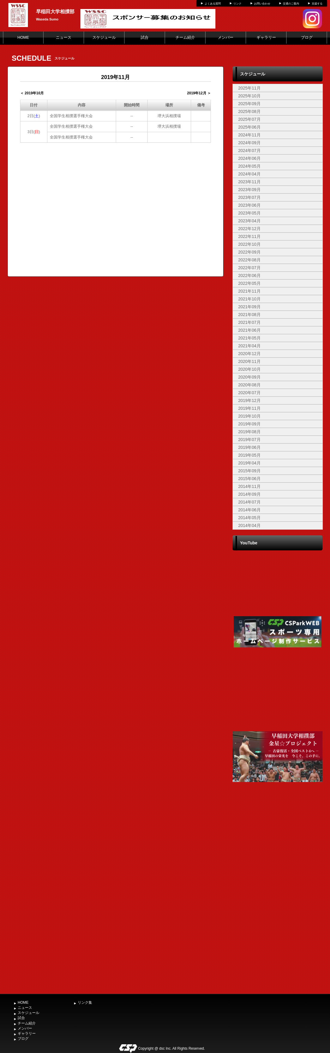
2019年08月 (249, 431)
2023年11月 (249, 181)
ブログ (307, 37)
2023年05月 (249, 213)
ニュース (63, 37)
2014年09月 (249, 494)
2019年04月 (249, 463)
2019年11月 (249, 408)
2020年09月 (249, 377)
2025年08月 (249, 111)
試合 (144, 37)
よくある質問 (213, 3)
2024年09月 (249, 142)
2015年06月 (249, 478)
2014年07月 (249, 502)
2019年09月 (249, 424)
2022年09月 (249, 252)
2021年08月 (249, 314)
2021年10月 (249, 299)
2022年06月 (249, 275)
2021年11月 (249, 291)
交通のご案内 (291, 3)
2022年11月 (249, 236)
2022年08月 (249, 259)
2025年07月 (249, 119)
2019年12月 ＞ (199, 93)
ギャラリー (266, 37)
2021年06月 (249, 330)
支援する (317, 3)
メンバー (225, 37)
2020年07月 (249, 392)
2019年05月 (249, 455)
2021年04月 (249, 345)
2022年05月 (249, 283)
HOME (23, 37)
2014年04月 (249, 525)
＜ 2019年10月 (32, 93)
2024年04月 (249, 174)
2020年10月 (249, 369)
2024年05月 (249, 166)
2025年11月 (249, 88)
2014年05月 (249, 517)
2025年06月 (249, 127)
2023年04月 (249, 220)
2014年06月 (249, 509)
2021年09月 (249, 306)
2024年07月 (249, 150)
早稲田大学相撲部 (55, 11)
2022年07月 (249, 267)
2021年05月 (249, 338)
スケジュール (104, 37)
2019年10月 (249, 416)
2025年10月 (249, 95)
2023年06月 (249, 205)
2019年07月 (249, 439)
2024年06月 (249, 158)
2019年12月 (249, 400)
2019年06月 (249, 447)
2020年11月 (249, 361)
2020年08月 (249, 384)
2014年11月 (249, 486)
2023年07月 (249, 197)
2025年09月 (249, 103)
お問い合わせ (262, 3)
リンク (237, 3)
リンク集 (85, 1002)
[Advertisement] (277, 893)
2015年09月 (249, 470)
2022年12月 (249, 228)
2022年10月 (249, 244)
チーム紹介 (185, 37)
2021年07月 (249, 322)
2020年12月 (249, 353)
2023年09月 (249, 189)
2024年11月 (249, 134)
